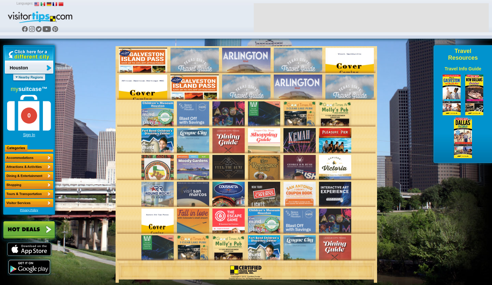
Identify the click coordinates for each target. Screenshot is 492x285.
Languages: (24, 3)
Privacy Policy (29, 210)
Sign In (29, 135)
